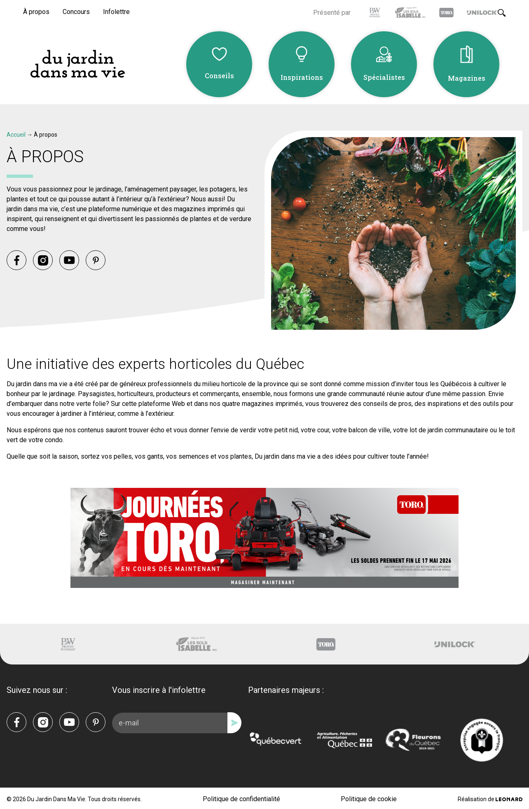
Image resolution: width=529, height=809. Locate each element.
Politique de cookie (369, 798)
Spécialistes (384, 76)
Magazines (466, 77)
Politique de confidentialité (241, 798)
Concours (76, 11)
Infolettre (116, 11)
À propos (36, 11)
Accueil (16, 133)
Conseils (219, 75)
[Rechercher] (502, 12)
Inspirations (302, 76)
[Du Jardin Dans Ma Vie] (78, 63)
